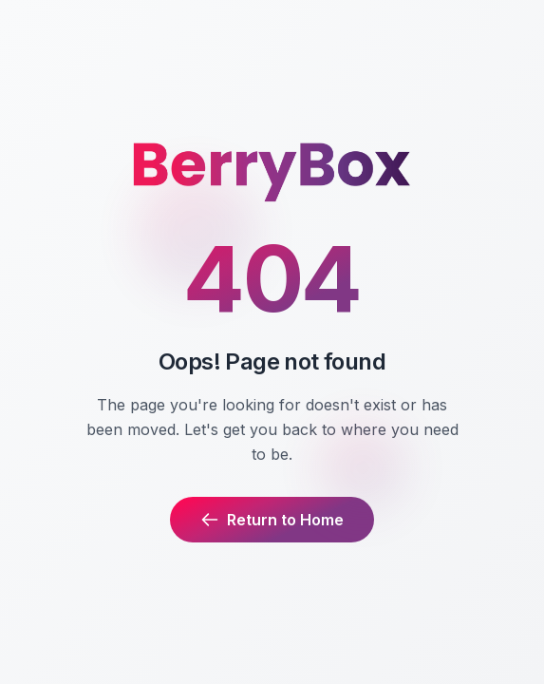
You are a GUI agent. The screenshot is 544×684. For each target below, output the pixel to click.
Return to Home (272, 519)
